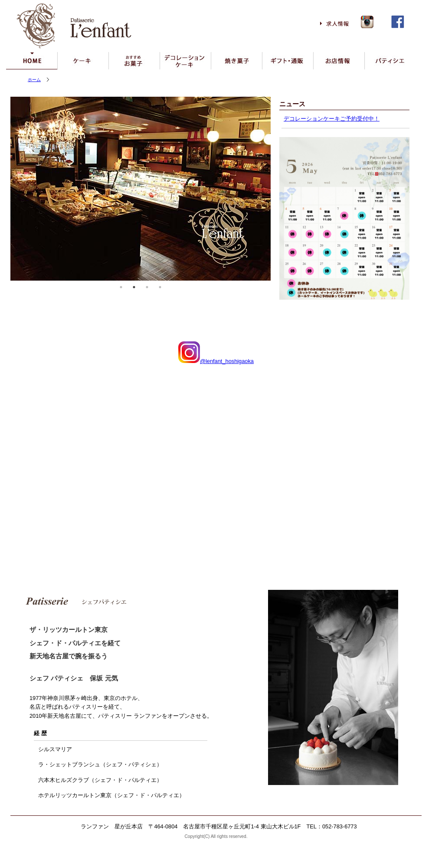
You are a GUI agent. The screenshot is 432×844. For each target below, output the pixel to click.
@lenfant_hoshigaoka (216, 361)
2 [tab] (134, 287)
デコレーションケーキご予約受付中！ (332, 118)
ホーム (34, 79)
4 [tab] (160, 287)
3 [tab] (147, 287)
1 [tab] (121, 287)
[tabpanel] (140, 189)
